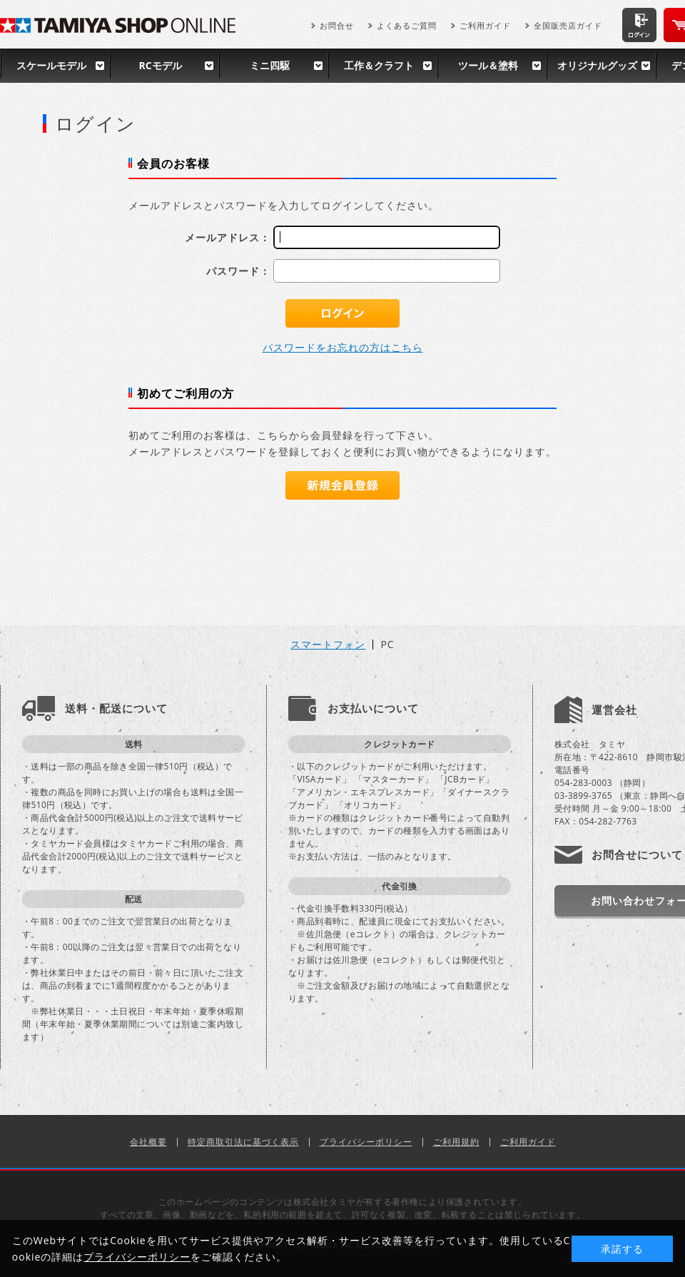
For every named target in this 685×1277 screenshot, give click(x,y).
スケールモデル (51, 65)
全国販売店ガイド (568, 25)
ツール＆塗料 (488, 65)
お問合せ (337, 25)
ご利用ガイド (485, 25)
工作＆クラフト (379, 65)
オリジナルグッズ (597, 65)
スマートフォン (327, 645)
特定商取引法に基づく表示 (243, 1142)
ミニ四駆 (270, 65)
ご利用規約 (456, 1142)
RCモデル (159, 65)
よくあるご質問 (407, 25)
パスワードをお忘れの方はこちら (343, 347)
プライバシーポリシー (366, 1142)
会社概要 (148, 1142)
